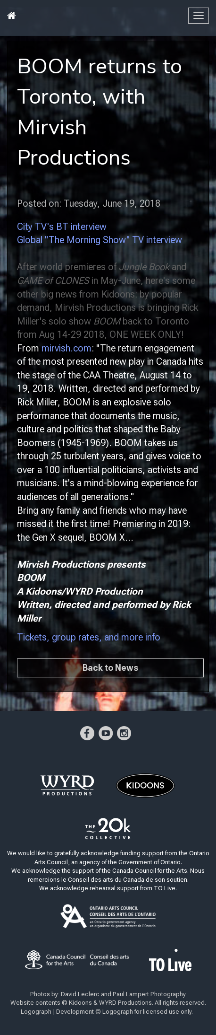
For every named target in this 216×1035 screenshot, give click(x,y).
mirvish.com (66, 348)
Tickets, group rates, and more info (88, 637)
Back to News (110, 668)
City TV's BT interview (62, 226)
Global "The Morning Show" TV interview (99, 240)
